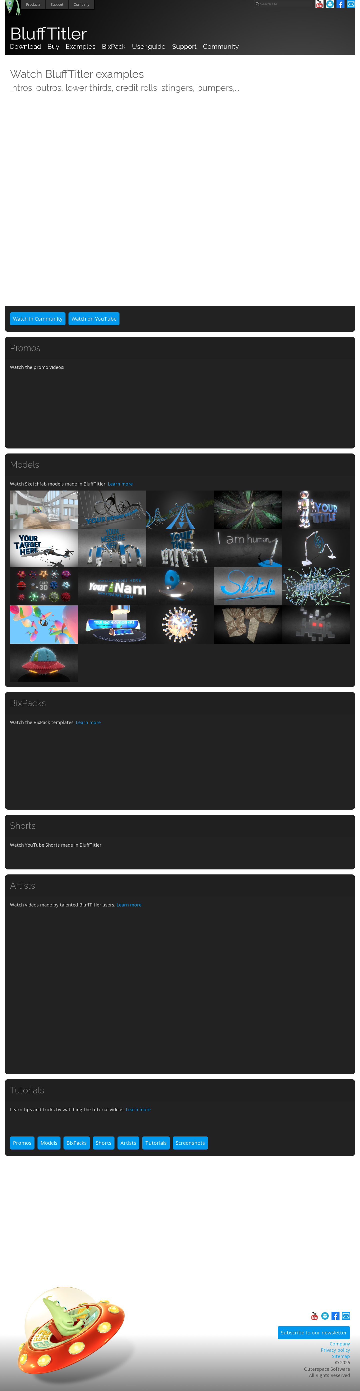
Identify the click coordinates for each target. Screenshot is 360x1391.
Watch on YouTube (94, 318)
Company (81, 4)
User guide (149, 46)
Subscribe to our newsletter (314, 1332)
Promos (22, 1142)
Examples (81, 46)
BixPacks (76, 1142)
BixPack (114, 46)
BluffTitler (48, 33)
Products (33, 4)
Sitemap (341, 1356)
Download (25, 46)
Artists (128, 1142)
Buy (53, 46)
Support (57, 4)
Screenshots (190, 1142)
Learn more (120, 484)
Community (221, 46)
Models (49, 1142)
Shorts (104, 1142)
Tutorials (156, 1142)
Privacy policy (335, 1350)
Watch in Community (37, 318)
